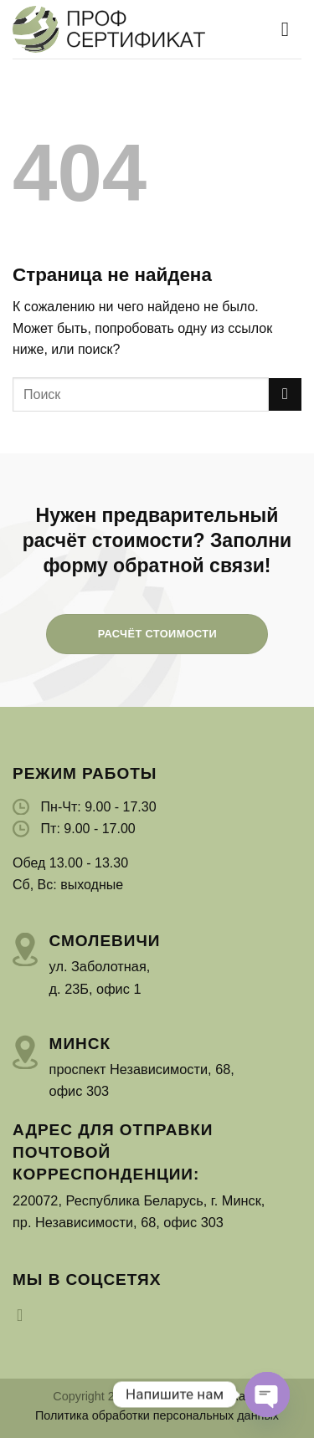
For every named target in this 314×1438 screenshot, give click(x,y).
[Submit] (285, 394)
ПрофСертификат (200, 1396)
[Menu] (291, 28)
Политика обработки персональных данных (157, 1415)
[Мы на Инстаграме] (25, 1315)
